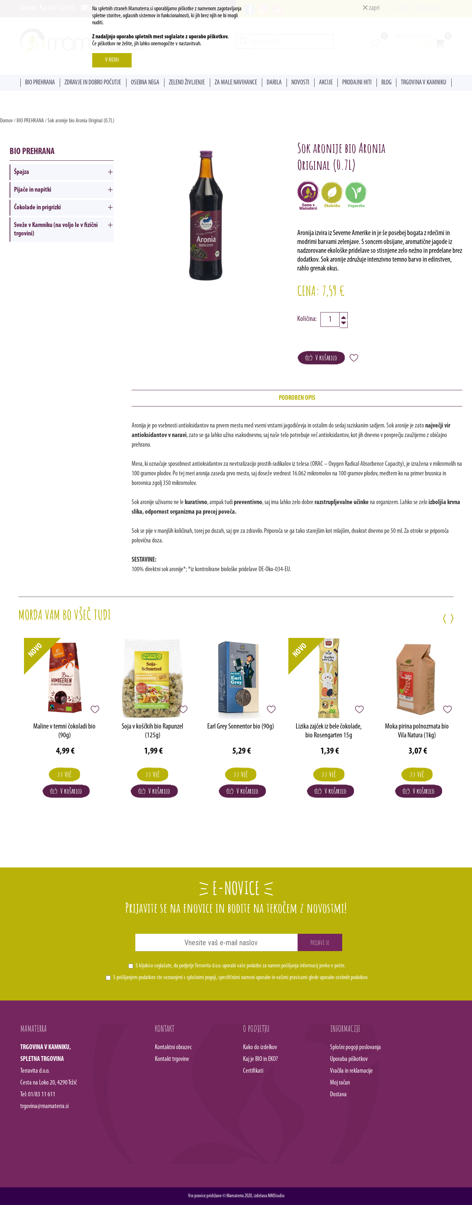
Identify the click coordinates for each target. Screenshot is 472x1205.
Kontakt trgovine (172, 1059)
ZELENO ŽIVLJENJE (187, 82)
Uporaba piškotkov (349, 1059)
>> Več (64, 774)
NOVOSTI (300, 82)
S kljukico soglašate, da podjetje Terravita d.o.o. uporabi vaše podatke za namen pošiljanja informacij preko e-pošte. (241, 966)
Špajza (21, 172)
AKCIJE (326, 82)
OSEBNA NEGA (145, 82)
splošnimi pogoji (201, 978)
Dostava (338, 1094)
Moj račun (340, 1082)
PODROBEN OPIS (297, 398)
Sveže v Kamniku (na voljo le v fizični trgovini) (56, 229)
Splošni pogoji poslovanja (355, 1047)
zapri (371, 8)
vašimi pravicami (292, 978)
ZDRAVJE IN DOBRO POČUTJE (93, 82)
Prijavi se (319, 942)
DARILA (274, 82)
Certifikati (253, 1071)
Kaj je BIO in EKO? (260, 1059)
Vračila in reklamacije (351, 1071)
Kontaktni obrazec (173, 1047)
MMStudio (276, 1196)
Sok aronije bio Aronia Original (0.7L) (81, 121)
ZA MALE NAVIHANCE (236, 82)
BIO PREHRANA (40, 82)
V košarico (321, 357)
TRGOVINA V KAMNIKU (423, 82)
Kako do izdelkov (260, 1047)
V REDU (112, 60)
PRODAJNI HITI (357, 82)
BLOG (386, 82)
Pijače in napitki (32, 189)
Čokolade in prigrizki (37, 207)
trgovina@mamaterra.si (44, 1106)
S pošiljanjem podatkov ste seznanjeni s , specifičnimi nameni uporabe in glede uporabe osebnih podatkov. (240, 978)
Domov (6, 121)
